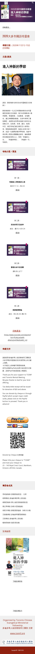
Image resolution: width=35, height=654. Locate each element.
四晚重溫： (6, 27)
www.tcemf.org (17, 633)
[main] (17, 36)
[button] (2, 2)
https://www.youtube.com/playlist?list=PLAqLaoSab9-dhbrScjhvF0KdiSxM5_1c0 (17, 337)
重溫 (17, 190)
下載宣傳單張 (17, 581)
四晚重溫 (16, 330)
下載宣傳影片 (17, 611)
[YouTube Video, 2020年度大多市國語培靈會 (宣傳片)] (17, 598)
